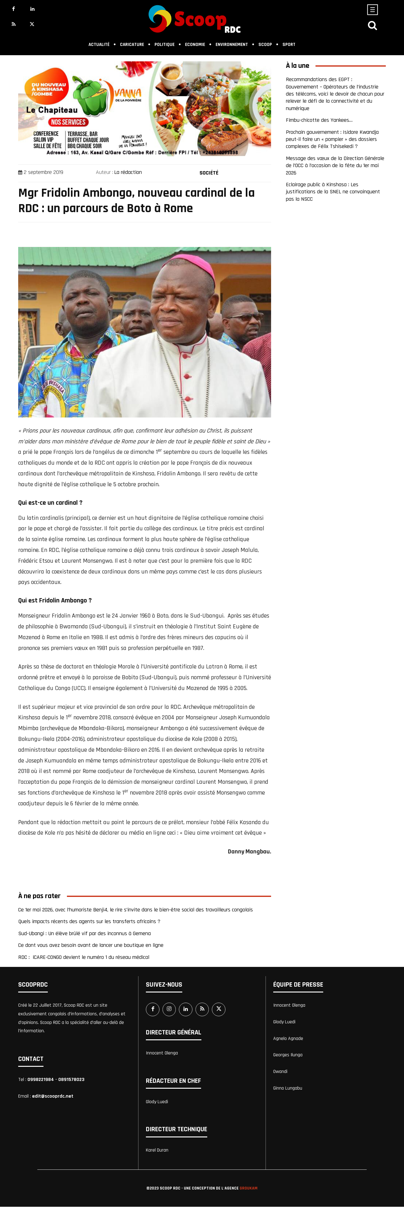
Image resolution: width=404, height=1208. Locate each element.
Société (209, 172)
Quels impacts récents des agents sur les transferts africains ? (89, 921)
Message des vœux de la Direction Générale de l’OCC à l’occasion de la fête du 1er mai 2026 (335, 165)
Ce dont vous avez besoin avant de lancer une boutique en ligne (90, 945)
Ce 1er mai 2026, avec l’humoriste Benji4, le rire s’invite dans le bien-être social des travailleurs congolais (136, 909)
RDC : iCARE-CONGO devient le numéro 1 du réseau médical (83, 957)
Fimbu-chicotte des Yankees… (319, 120)
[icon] (372, 27)
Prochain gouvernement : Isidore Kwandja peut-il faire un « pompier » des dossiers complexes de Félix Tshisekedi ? (332, 139)
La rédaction (128, 172)
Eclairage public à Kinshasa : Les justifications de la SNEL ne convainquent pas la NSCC (333, 192)
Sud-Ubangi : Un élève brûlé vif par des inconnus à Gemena (84, 933)
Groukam (249, 1189)
